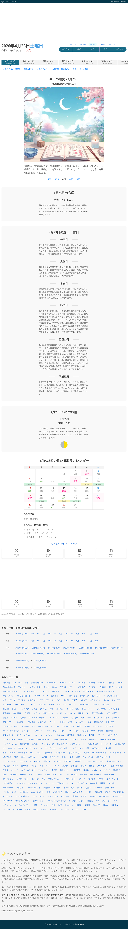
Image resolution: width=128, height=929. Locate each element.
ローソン (38, 735)
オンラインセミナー (116, 687)
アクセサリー (8, 722)
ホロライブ (22, 753)
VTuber (63, 683)
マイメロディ (35, 761)
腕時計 (79, 805)
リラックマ (65, 796)
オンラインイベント (24, 735)
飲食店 (83, 739)
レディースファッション (39, 687)
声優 (52, 709)
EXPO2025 (7, 757)
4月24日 (83, 44)
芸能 (16, 757)
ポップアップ (8, 696)
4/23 (49, 179)
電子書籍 (6, 713)
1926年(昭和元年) (22, 668)
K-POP (45, 696)
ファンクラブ (53, 796)
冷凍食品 (116, 770)
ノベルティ (80, 722)
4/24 (57, 179)
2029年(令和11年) (70, 653)
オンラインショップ (11, 731)
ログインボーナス (28, 770)
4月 (49, 634)
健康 (71, 757)
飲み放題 (93, 783)
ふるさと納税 (112, 735)
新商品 (111, 683)
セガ (63, 731)
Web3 (93, 731)
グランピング (82, 783)
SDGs (63, 696)
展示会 (103, 783)
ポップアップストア (101, 718)
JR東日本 (57, 788)
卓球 (78, 757)
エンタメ (65, 691)
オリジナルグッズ (22, 801)
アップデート (50, 748)
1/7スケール (7, 796)
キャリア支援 (69, 788)
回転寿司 (78, 761)
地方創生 (25, 726)
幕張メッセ (72, 696)
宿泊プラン (20, 788)
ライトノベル (88, 757)
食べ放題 (91, 779)
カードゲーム (105, 770)
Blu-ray (105, 805)
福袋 (89, 722)
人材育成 (74, 718)
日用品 (21, 739)
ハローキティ (84, 705)
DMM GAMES (97, 713)
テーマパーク (70, 713)
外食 (97, 801)
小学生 (43, 809)
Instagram (60, 735)
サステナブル (114, 709)
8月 (72, 634)
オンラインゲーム (103, 757)
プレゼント (22, 687)
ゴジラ (15, 766)
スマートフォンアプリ (105, 691)
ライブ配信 (109, 726)
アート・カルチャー (107, 739)
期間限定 (6, 683)
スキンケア (17, 683)
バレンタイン (44, 691)
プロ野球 (38, 775)
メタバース (38, 731)
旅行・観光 (63, 748)
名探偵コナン (97, 748)
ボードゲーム (8, 788)
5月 (55, 634)
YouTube (120, 683)
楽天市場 (31, 722)
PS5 (61, 809)
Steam (54, 687)
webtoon (93, 796)
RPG (67, 809)
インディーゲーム (10, 744)
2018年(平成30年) (40, 661)
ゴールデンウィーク (11, 726)
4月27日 (112, 44)
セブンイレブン (36, 753)
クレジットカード (23, 696)
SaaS (69, 731)
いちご (34, 709)
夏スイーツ (54, 757)
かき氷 (94, 770)
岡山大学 (42, 705)
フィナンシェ (8, 779)
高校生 (75, 796)
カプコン (36, 713)
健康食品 (70, 735)
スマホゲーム (51, 683)
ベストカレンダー (10, 1)
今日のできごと (43, 69)
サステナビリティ (99, 753)
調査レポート (110, 788)
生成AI (103, 687)
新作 (26, 683)
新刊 (33, 726)
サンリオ (82, 683)
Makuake (60, 783)
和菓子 (74, 700)
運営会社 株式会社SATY (74, 924)
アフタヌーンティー (67, 687)
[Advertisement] (64, 20)
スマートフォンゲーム (97, 683)
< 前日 (79, 49)
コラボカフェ (95, 700)
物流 (60, 805)
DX (87, 713)
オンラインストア (10, 761)
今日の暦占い (29, 69)
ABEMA (37, 696)
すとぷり (70, 783)
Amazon (14, 717)
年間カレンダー (29, 62)
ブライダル (26, 731)
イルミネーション (10, 792)
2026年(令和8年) (22, 634)
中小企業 (6, 766)
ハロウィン (42, 722)
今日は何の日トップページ (64, 543)
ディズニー (92, 687)
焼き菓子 (35, 744)
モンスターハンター (76, 801)
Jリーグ (57, 766)
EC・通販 (30, 739)
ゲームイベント (68, 726)
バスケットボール (77, 744)
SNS (89, 717)
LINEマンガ (7, 801)
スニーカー (49, 783)
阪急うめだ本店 (117, 766)
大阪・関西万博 (37, 683)
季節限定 (77, 770)
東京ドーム (22, 748)
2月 (38, 634)
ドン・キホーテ (9, 748)
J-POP (47, 731)
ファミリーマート (29, 691)
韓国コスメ (98, 722)
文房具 (27, 809)
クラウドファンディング (66, 705)
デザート (23, 761)
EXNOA (115, 805)
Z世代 (79, 726)
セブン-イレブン (38, 801)
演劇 (4, 775)
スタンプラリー (112, 722)
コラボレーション (10, 709)
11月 (90, 634)
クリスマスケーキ (35, 783)
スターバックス (38, 796)
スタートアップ (9, 700)
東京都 (65, 766)
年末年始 (57, 761)
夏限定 (54, 770)
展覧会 (81, 713)
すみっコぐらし (75, 753)
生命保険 (24, 766)
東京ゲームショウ (114, 761)
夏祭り (83, 766)
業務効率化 (24, 744)
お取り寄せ (57, 792)
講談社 (5, 718)
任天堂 (35, 809)
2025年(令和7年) (116, 648)
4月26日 (102, 44)
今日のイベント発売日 (11, 69)
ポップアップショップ (57, 801)
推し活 (85, 731)
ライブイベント (22, 779)
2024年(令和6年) (101, 648)
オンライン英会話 (22, 796)
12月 (97, 634)
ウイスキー (49, 735)
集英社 (87, 805)
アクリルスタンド (61, 739)
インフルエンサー (79, 809)
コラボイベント (88, 709)
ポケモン (60, 709)
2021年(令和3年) (54, 648)
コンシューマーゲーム (37, 718)
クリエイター (102, 766)
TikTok (91, 735)
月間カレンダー (48, 62)
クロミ (64, 757)
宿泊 (66, 792)
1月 (32, 634)
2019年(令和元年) (22, 648)
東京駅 (108, 748)
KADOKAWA (88, 691)
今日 (92, 49)
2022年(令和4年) (70, 648)
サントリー (17, 809)
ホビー (55, 731)
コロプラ (6, 809)
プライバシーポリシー (52, 924)
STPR (23, 757)
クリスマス (101, 709)
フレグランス (118, 792)
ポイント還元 (71, 775)
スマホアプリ (60, 753)
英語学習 (47, 761)
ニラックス (7, 805)
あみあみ (81, 687)
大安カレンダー (88, 62)
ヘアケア (83, 700)
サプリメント (70, 779)
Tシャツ (96, 705)
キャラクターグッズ (11, 691)
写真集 (87, 726)
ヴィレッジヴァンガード (94, 761)
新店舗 (100, 731)
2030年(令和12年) (87, 653)
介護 (35, 805)
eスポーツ (76, 691)
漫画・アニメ (48, 713)
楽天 (82, 718)
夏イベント (96, 696)
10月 (84, 634)
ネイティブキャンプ (117, 753)
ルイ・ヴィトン (112, 779)
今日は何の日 (10, 62)
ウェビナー (20, 722)
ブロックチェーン (55, 779)
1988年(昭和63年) (40, 668)
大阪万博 (115, 718)
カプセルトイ (33, 757)
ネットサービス (72, 709)
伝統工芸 (98, 792)
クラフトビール (9, 753)
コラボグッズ (62, 744)
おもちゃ (54, 696)
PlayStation (24, 792)
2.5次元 (84, 796)
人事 (57, 726)
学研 (48, 792)
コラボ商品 (7, 783)
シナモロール (95, 775)
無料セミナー (65, 770)
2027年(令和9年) (22, 641)
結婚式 (86, 753)
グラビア (100, 735)
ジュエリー (97, 726)
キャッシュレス (48, 744)
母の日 (66, 700)
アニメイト (31, 705)
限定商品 (105, 705)
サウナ (101, 779)
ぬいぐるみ (56, 700)
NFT (87, 748)
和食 (53, 805)
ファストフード (9, 739)
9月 (77, 634)
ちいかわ (13, 775)
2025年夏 (53, 809)
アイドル (21, 700)
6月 (61, 634)
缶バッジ (35, 779)
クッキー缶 (69, 805)
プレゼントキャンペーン (40, 766)
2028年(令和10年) (53, 653)
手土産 (5, 770)
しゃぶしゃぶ (20, 783)
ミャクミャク (58, 775)
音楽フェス (81, 735)
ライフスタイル (36, 748)
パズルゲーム (104, 796)
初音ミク (74, 766)
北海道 (90, 801)
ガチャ (51, 705)
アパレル (43, 709)
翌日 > (106, 49)
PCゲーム (74, 739)
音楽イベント (8, 735)
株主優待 (92, 739)
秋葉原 (91, 766)
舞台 (43, 779)
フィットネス (54, 718)
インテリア (24, 709)
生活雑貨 (109, 731)
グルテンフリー (78, 792)
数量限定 (55, 691)
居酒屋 (65, 718)
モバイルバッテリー (22, 805)
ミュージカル (117, 796)
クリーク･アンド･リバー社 (13, 705)
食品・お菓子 (111, 713)
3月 (43, 634)
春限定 (79, 788)
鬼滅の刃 (96, 805)
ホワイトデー (109, 775)
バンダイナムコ (76, 748)
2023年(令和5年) (85, 648)
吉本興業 (83, 775)
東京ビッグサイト (45, 726)
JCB (115, 801)
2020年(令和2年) (38, 648)
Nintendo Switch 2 (43, 739)
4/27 (78, 179)
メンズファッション (112, 696)
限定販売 (47, 788)
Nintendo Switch (9, 687)
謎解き (107, 792)
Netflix (86, 770)
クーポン (112, 783)
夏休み (106, 700)
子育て (77, 731)
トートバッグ (106, 744)
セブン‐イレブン (66, 722)
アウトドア (44, 700)
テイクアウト (117, 700)
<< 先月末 (65, 49)
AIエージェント (37, 792)
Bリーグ (82, 779)
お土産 (59, 713)
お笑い (88, 788)
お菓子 (23, 718)
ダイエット (44, 805)
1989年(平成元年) (22, 661)
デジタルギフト (34, 788)
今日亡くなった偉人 (80, 69)
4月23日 (73, 44)
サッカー (53, 722)
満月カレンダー (107, 62)
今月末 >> (119, 49)
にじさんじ (32, 700)
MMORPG (68, 761)
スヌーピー (106, 801)
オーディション (26, 775)
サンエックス (119, 744)
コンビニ (72, 683)
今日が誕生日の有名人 (61, 69)
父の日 (44, 757)
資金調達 (48, 753)
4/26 (71, 179)
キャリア (14, 770)
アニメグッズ (93, 744)
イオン (89, 792)
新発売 (47, 775)
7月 (66, 634)
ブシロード (98, 788)
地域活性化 (17, 713)
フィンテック (43, 770)
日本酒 (27, 713)
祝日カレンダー (68, 62)
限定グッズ (84, 696)
